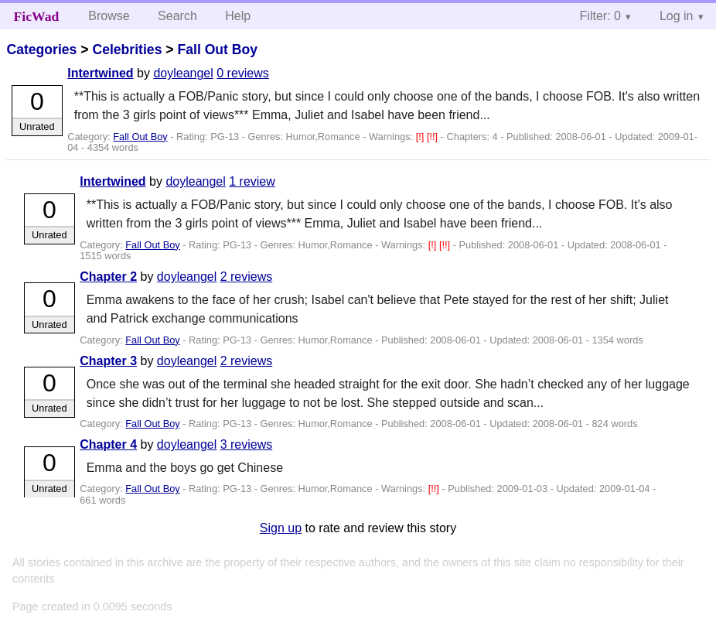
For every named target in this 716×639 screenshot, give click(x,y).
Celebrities (127, 49)
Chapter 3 (108, 360)
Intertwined (100, 73)
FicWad (37, 16)
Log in (677, 15)
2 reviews (246, 276)
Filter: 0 (600, 15)
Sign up (281, 528)
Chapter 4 (108, 444)
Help (238, 15)
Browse (108, 15)
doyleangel (183, 73)
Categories (41, 49)
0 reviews (243, 73)
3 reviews (246, 444)
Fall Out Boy (217, 49)
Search (177, 15)
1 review (252, 181)
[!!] (434, 136)
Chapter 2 (108, 276)
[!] (421, 136)
